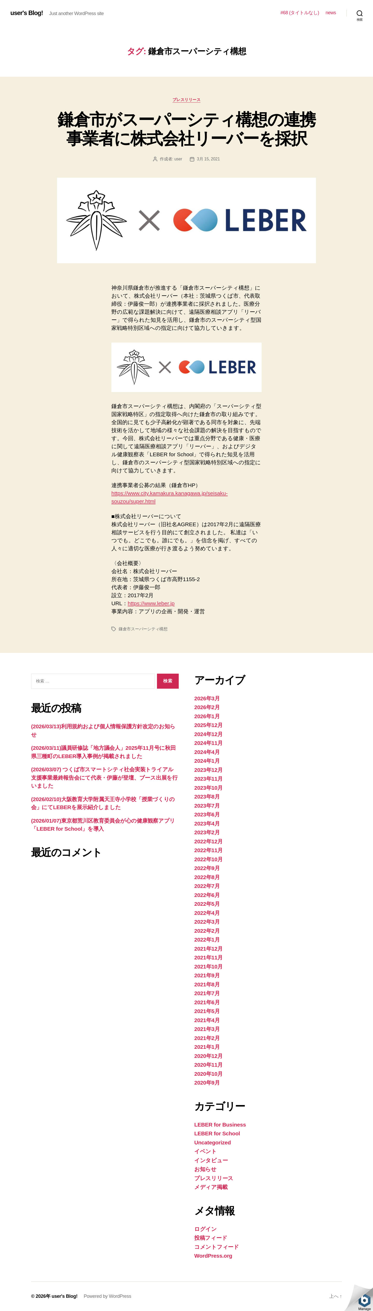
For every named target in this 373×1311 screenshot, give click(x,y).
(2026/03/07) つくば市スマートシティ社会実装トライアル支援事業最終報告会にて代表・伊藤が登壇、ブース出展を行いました (104, 777)
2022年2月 (207, 931)
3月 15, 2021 (208, 159)
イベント (205, 1151)
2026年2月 (207, 707)
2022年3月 (207, 922)
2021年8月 (207, 984)
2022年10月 (208, 859)
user (178, 159)
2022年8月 (207, 877)
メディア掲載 (210, 1187)
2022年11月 (208, 850)
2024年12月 (208, 734)
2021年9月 (207, 975)
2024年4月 (207, 752)
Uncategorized (212, 1142)
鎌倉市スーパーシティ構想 (143, 629)
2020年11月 (208, 1065)
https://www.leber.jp (151, 603)
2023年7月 (207, 806)
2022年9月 (207, 868)
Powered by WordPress (107, 1296)
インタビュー (211, 1160)
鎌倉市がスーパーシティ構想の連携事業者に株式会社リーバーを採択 (186, 129)
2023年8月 (207, 797)
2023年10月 (208, 788)
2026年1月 (207, 716)
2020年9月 (207, 1083)
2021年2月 (207, 1038)
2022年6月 (207, 895)
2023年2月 (207, 832)
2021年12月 (208, 949)
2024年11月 (208, 743)
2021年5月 (207, 1011)
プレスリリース (187, 99)
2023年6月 (207, 814)
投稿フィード (210, 1238)
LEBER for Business (220, 1125)
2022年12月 (208, 841)
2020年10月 (208, 1074)
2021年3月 (207, 1029)
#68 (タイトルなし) (300, 12)
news (331, 12)
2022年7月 (207, 886)
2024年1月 (207, 761)
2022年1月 (207, 940)
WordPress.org (213, 1256)
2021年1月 (207, 1047)
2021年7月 (207, 993)
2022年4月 (207, 913)
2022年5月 (207, 904)
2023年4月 (207, 823)
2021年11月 (208, 957)
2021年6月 (207, 1002)
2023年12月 (208, 770)
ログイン (205, 1229)
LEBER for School (217, 1133)
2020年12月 (208, 1056)
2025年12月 (208, 725)
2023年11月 (208, 779)
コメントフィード (216, 1247)
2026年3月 (207, 698)
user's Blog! (26, 13)
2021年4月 (207, 1020)
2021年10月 (208, 967)
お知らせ (205, 1169)
